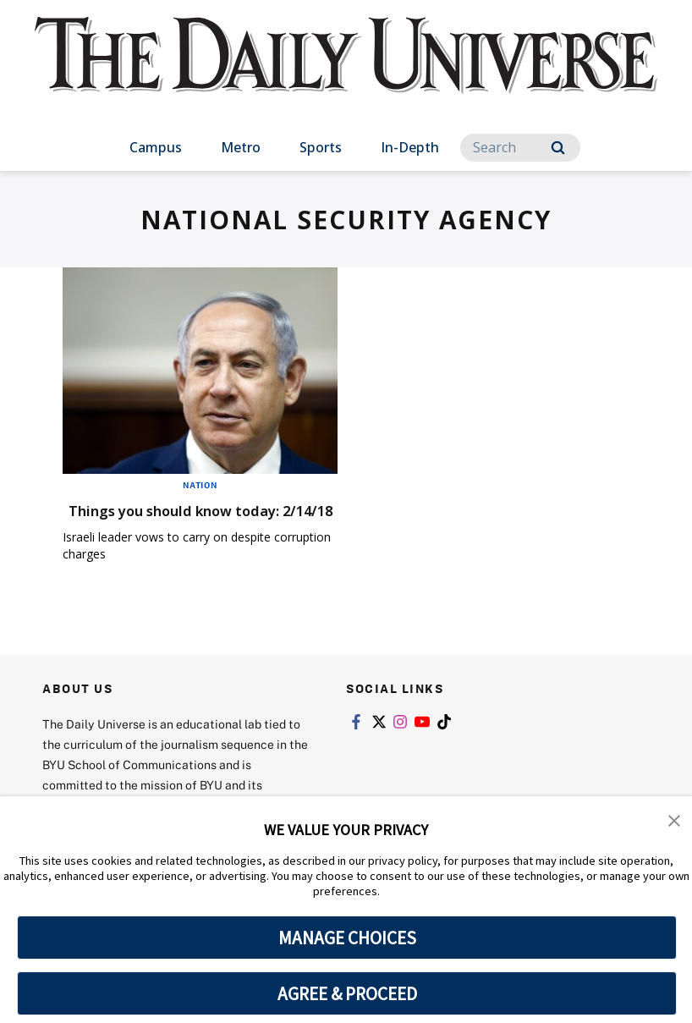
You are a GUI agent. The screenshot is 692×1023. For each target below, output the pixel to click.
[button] (675, 820)
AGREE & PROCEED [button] (347, 993)
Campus (155, 147)
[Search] (520, 147)
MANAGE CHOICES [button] (347, 937)
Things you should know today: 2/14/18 (194, 520)
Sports (320, 147)
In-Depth (410, 147)
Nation (200, 485)
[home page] (346, 71)
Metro (241, 147)
